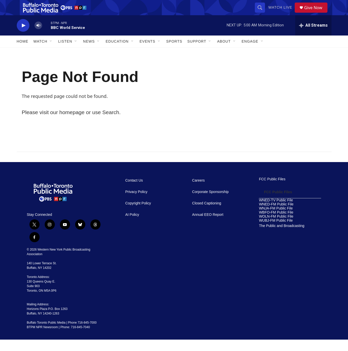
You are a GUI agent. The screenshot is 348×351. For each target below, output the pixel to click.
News (89, 53)
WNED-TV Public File (276, 212)
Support (196, 53)
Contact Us (134, 192)
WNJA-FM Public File (276, 220)
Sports (174, 53)
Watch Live (282, 13)
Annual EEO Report (207, 226)
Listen (65, 53)
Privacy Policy (136, 203)
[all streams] (313, 37)
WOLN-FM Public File (276, 228)
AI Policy (132, 226)
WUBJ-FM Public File (276, 232)
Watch (40, 53)
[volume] (38, 37)
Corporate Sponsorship (210, 203)
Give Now (316, 13)
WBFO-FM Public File (276, 224)
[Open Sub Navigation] (51, 53)
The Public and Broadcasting (281, 237)
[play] (23, 37)
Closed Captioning (206, 215)
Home (22, 53)
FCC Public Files (272, 190)
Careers (198, 192)
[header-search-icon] (262, 13)
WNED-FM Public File (276, 216)
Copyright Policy (138, 215)
